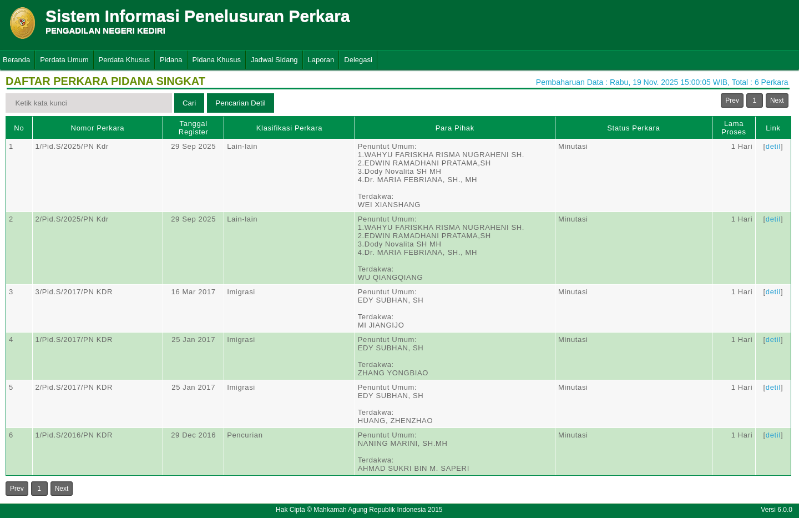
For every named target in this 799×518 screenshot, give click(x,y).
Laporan (321, 60)
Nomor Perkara (98, 128)
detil (773, 146)
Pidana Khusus (217, 60)
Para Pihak (455, 128)
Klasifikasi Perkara (289, 128)
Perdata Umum (64, 60)
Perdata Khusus (124, 60)
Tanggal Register (194, 127)
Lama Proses (733, 127)
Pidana (171, 60)
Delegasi (358, 60)
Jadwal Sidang (274, 60)
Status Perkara (633, 128)
